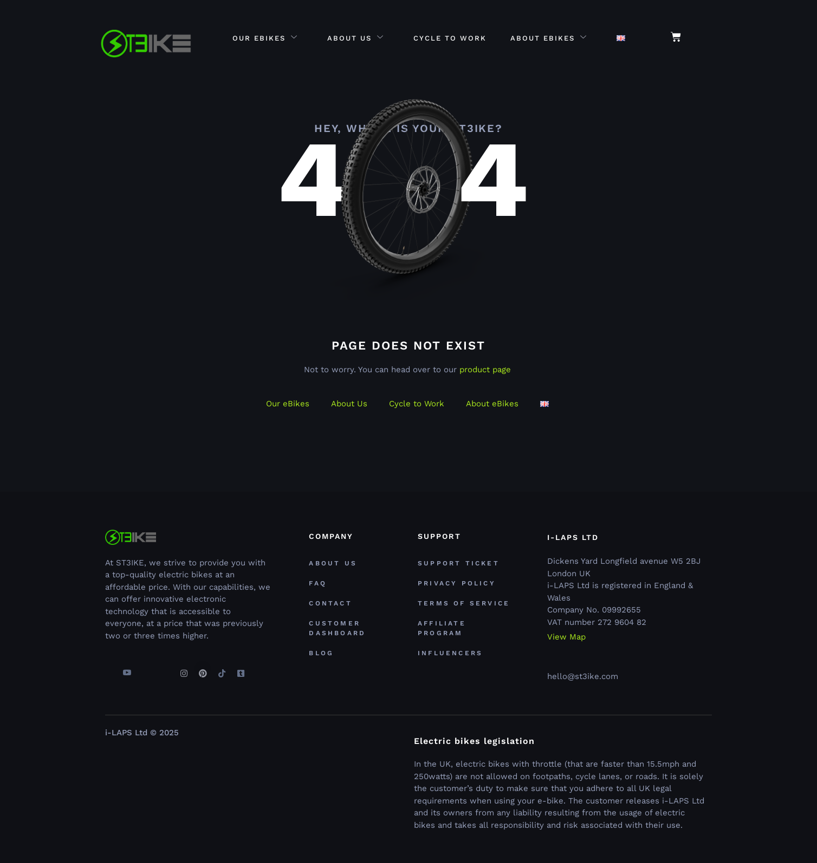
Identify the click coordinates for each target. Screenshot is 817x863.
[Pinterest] (202, 669)
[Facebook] (108, 669)
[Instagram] (184, 669)
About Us (355, 38)
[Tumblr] (240, 669)
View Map (566, 637)
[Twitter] (146, 669)
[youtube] (127, 669)
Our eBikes (265, 38)
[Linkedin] (165, 669)
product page (485, 369)
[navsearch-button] (707, 38)
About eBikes (548, 38)
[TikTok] (221, 669)
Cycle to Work (450, 38)
